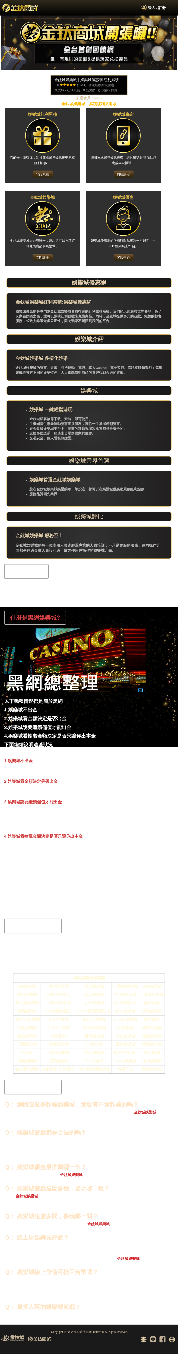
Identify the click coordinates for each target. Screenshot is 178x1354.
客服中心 (123, 257)
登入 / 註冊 (157, 8)
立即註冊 (42, 257)
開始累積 (42, 174)
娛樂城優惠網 (82, 1332)
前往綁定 (123, 174)
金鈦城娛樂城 (145, 1112)
